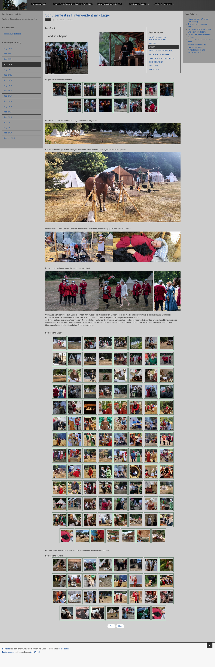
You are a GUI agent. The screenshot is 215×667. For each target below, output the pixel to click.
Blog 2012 (8, 122)
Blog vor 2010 (9, 138)
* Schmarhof (40, 4)
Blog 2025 (8, 54)
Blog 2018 (8, 91)
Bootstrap (6, 649)
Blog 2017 (8, 96)
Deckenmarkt (156, 62)
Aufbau (152, 43)
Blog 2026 (8, 49)
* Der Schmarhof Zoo (111, 4)
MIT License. (64, 649)
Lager (152, 47)
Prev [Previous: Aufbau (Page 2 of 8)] (111, 626)
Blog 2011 (8, 128)
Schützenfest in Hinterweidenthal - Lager (77, 15)
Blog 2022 (8, 70)
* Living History (164, 4)
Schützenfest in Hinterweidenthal (158, 38)
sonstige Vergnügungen (161, 58)
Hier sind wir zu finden (12, 34)
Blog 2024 (8, 59)
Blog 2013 (8, 117)
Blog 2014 (8, 112)
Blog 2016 (8, 101)
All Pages (154, 70)
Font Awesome (8, 652)
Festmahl (154, 66)
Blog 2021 (8, 75)
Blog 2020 (8, 80)
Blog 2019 (8, 85)
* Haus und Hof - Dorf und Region (72, 4)
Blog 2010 (8, 133)
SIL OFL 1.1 (35, 652)
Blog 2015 (8, 106)
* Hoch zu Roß (139, 4)
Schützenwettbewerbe (161, 51)
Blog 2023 (8, 64)
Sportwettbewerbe (159, 55)
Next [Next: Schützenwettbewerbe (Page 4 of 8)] (120, 626)
